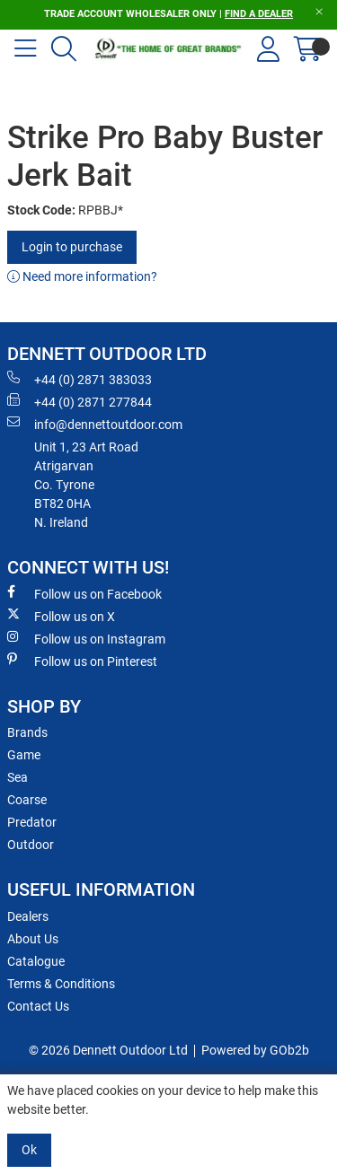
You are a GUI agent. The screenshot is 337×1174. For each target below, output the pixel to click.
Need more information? (82, 276)
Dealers (28, 916)
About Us (32, 939)
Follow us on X (61, 616)
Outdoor (30, 844)
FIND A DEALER (259, 14)
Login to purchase (72, 247)
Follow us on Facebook (84, 593)
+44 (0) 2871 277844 (79, 401)
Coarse (27, 800)
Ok (29, 1150)
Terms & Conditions (61, 984)
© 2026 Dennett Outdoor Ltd (108, 1050)
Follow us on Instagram (86, 638)
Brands (27, 732)
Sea (17, 777)
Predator (32, 822)
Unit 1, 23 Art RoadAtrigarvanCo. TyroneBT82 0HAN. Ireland (86, 485)
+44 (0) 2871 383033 (79, 379)
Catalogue (36, 961)
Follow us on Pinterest (82, 661)
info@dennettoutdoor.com (94, 424)
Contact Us (38, 1006)
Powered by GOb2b (255, 1050)
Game (23, 755)
